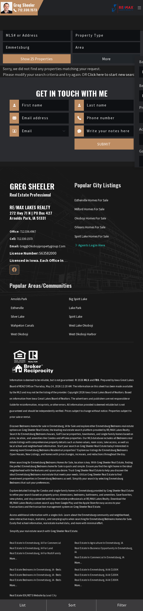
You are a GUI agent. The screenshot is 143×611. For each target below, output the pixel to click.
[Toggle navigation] (139, 8)
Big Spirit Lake (78, 299)
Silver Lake (17, 316)
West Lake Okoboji (81, 325)
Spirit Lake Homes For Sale (92, 236)
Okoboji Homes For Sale (90, 218)
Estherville (17, 308)
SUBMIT (104, 144)
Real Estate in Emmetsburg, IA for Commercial (35, 543)
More (106, 58)
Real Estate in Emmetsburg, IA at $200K (96, 575)
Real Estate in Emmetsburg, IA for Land (31, 548)
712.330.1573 (25, 9)
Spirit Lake (75, 316)
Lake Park (75, 308)
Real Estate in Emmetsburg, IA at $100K (96, 569)
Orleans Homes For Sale (90, 227)
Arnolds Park (19, 299)
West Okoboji (19, 334)
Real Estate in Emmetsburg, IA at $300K (96, 580)
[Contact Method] (44, 131)
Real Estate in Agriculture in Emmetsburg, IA (99, 543)
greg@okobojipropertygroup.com (37, 246)
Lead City (51, 595)
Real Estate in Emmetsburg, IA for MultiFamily (35, 553)
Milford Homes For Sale (89, 209)
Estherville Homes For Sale (91, 200)
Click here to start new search (112, 74)
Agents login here (90, 245)
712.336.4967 (23, 231)
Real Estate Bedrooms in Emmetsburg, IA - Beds (35, 569)
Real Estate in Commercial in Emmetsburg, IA (99, 557)
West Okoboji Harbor (82, 334)
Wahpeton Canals (22, 325)
